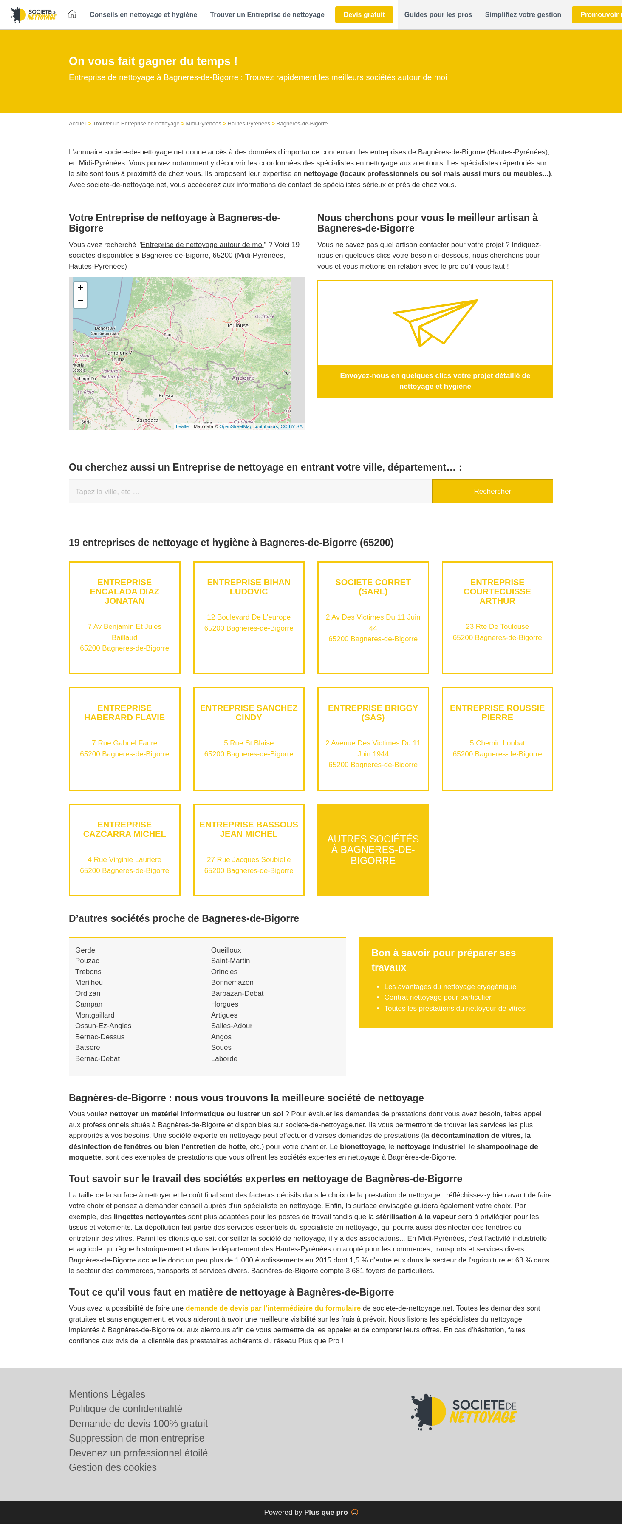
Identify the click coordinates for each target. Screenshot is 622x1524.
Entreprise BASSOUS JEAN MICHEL (249, 829)
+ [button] (80, 288)
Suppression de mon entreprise (137, 1438)
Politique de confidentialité (125, 1408)
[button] (143, 15)
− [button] (80, 301)
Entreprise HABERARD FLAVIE (124, 712)
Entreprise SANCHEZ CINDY (249, 712)
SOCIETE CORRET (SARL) (373, 586)
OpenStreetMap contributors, (249, 426)
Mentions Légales (107, 1394)
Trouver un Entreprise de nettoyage (136, 123)
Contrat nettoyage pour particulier (437, 997)
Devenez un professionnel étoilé (138, 1453)
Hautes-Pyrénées (249, 123)
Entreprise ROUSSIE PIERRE (497, 712)
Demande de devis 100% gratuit (138, 1423)
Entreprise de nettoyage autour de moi (202, 245)
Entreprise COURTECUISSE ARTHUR (497, 591)
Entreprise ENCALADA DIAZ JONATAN (124, 591)
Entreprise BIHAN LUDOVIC (249, 586)
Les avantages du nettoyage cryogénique (450, 987)
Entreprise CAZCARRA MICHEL (124, 829)
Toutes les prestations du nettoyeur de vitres (455, 1008)
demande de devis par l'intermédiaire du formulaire (273, 1308)
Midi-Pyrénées (203, 123)
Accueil (78, 123)
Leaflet (183, 426)
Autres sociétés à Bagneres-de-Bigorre (373, 849)
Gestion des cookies (113, 1467)
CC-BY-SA (291, 426)
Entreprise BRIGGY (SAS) (373, 712)
